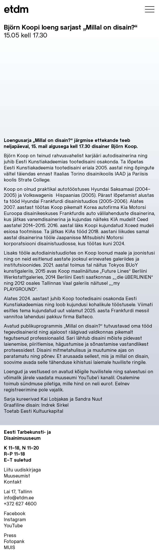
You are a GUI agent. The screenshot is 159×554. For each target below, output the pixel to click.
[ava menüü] (149, 10)
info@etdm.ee (19, 497)
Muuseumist (17, 475)
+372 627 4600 (20, 503)
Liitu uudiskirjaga (22, 469)
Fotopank (14, 541)
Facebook (14, 513)
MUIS (9, 547)
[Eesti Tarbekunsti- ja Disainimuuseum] (16, 9)
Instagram (15, 519)
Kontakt (12, 481)
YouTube (13, 525)
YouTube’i (88, 377)
